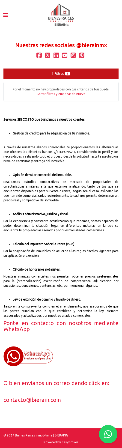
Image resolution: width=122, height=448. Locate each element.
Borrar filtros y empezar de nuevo (61, 94)
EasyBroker (70, 442)
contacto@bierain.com (32, 400)
